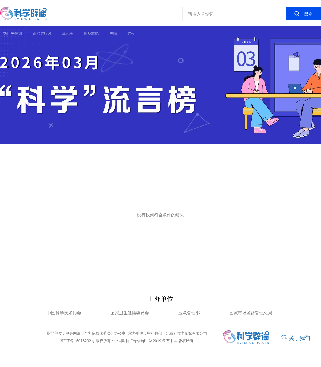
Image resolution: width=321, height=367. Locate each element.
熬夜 (131, 33)
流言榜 (67, 33)
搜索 (308, 14)
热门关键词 (12, 33)
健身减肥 (91, 33)
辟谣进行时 (42, 33)
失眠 (113, 33)
